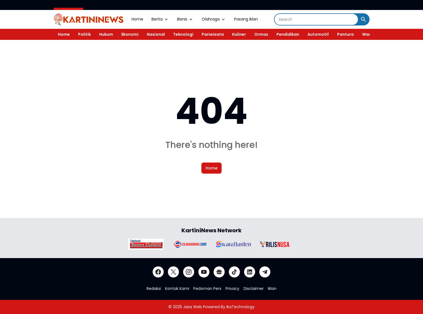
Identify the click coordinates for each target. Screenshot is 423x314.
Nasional (156, 34)
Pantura (345, 34)
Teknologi (183, 34)
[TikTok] (234, 271)
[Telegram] (264, 271)
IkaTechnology (240, 307)
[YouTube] (203, 271)
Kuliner (239, 34)
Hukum (106, 34)
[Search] (316, 19)
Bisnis (185, 19)
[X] (173, 271)
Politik (84, 34)
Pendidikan (287, 34)
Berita (160, 19)
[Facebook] (158, 271)
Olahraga (214, 19)
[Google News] (219, 271)
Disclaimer (253, 288)
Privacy (232, 288)
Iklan (272, 288)
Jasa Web (192, 307)
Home (137, 19)
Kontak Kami (177, 288)
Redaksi (154, 288)
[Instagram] (188, 271)
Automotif (318, 34)
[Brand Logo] (146, 244)
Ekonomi (130, 34)
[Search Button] (363, 19)
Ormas (261, 34)
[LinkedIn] (249, 271)
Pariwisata (213, 34)
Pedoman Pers (207, 288)
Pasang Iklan (246, 19)
